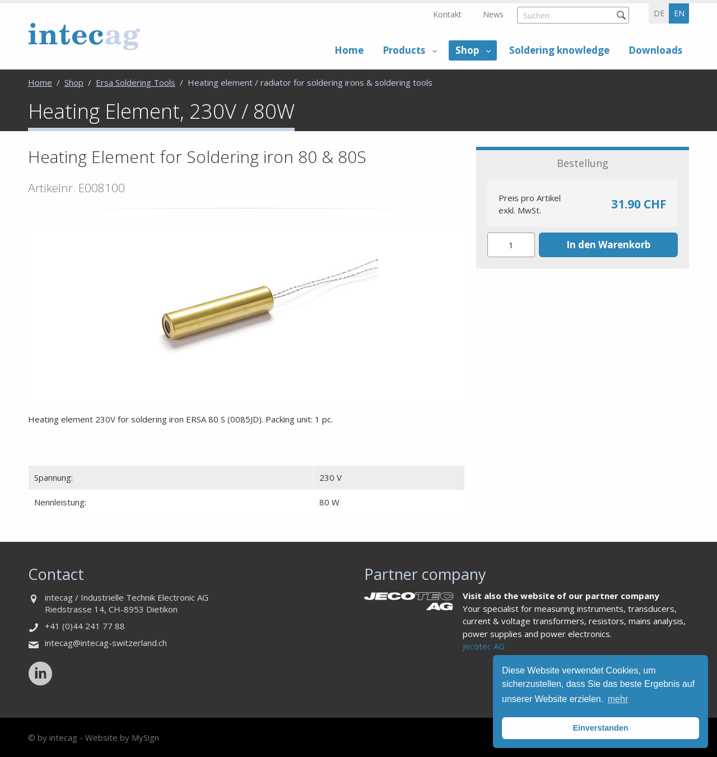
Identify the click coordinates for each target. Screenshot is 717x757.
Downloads (655, 50)
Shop (467, 50)
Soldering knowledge (559, 50)
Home (349, 50)
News (493, 14)
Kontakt (447, 14)
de (659, 13)
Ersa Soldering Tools (135, 82)
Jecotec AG (484, 646)
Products (404, 50)
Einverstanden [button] (600, 727)
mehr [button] (618, 699)
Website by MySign (122, 737)
